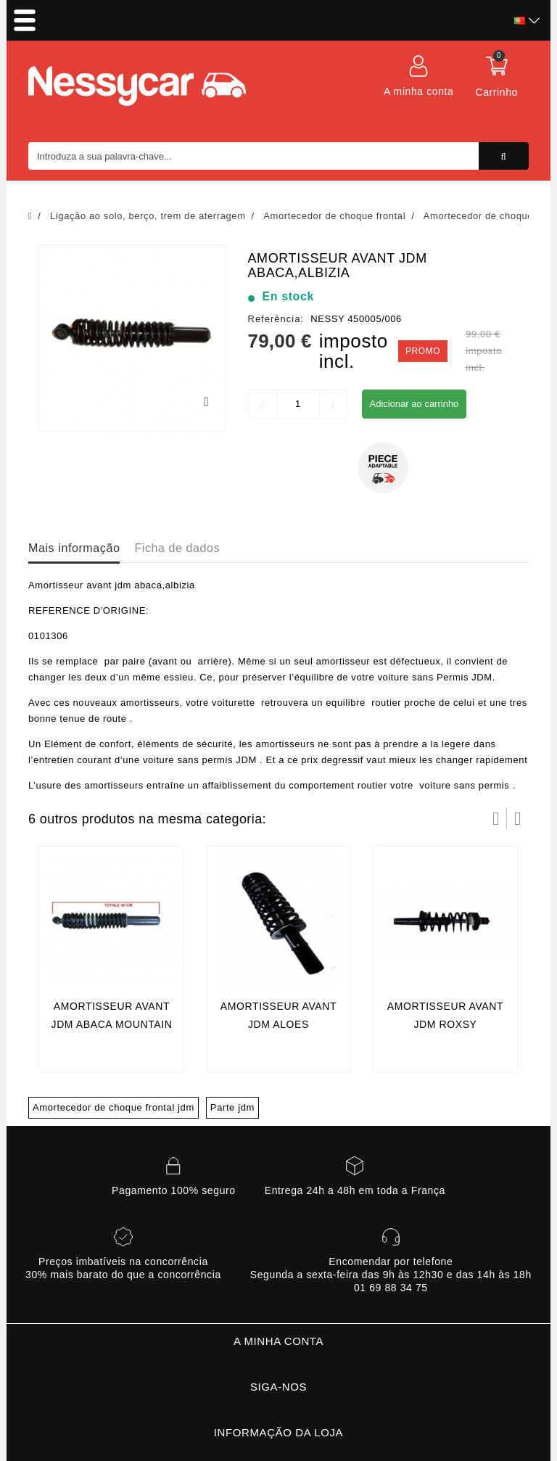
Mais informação (74, 548)
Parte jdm (232, 1107)
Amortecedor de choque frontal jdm (113, 1107)
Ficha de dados (177, 548)
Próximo (518, 818)
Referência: (276, 318)
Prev (496, 818)
